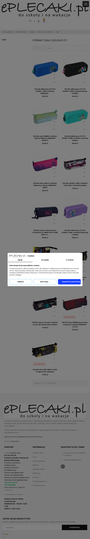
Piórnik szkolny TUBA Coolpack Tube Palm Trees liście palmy (75, 189)
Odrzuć (21, 282)
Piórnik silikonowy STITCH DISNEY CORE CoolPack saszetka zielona (75, 143)
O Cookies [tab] (70, 260)
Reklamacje (37, 478)
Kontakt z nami (38, 457)
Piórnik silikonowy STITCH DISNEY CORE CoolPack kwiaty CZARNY (75, 96)
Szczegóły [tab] (45, 260)
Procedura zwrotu (39, 490)
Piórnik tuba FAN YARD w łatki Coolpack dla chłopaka (45, 375)
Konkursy (36, 482)
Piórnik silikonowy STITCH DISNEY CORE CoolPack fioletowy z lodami (75, 237)
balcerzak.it (15, 446)
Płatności (36, 470)
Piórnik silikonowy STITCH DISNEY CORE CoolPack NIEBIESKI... (45, 96)
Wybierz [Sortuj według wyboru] (67, 53)
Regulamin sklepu (39, 474)
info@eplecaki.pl (14, 457)
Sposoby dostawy (39, 466)
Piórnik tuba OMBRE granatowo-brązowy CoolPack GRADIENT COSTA (75, 329)
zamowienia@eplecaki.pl (72, 464)
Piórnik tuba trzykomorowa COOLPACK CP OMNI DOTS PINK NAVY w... (45, 237)
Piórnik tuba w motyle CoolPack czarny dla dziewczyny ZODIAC (45, 328)
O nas (35, 462)
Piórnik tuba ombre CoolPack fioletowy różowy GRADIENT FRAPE (45, 190)
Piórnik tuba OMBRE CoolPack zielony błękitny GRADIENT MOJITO (45, 143)
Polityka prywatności (40, 486)
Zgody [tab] (20, 260)
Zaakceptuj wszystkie (71, 282)
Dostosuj (45, 282)
